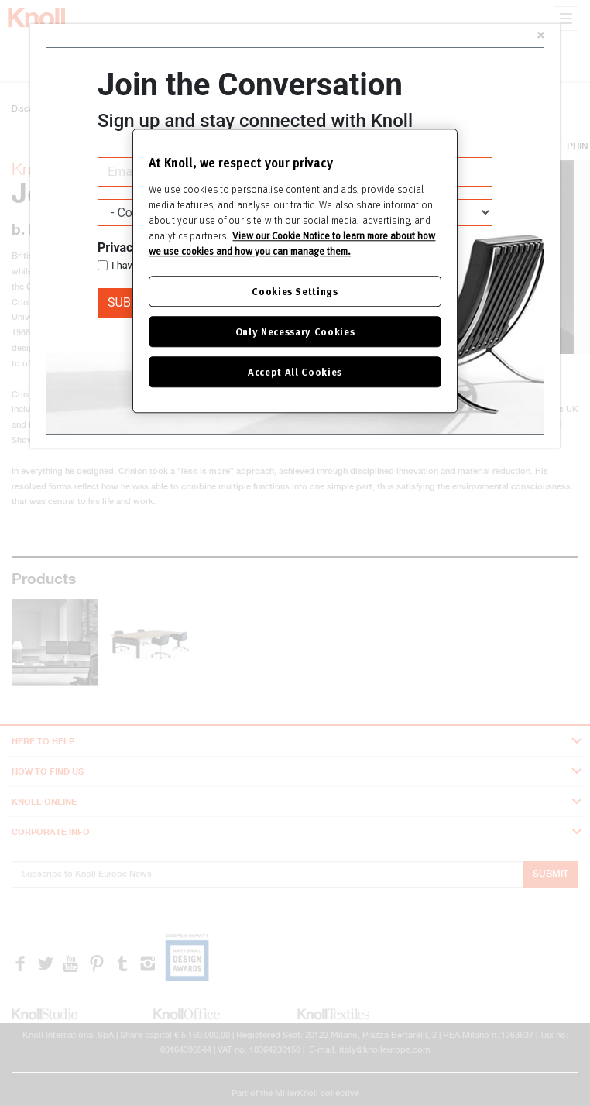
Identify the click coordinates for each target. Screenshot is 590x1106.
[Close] (540, 36)
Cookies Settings (295, 290)
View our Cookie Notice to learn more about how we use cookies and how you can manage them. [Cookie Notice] (292, 243)
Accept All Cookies (295, 371)
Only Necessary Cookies (295, 331)
